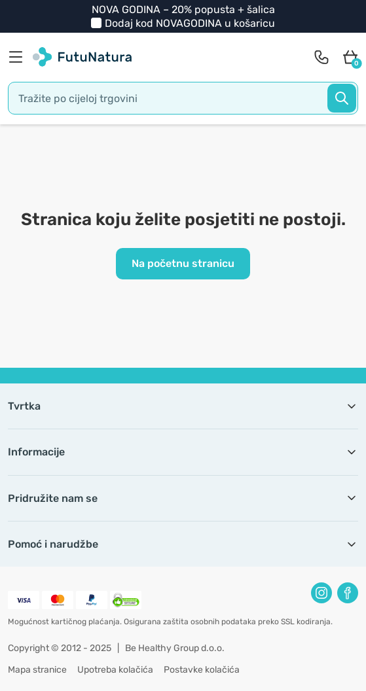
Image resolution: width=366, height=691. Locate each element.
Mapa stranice (37, 669)
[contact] (321, 57)
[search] (183, 98)
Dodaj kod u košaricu (190, 23)
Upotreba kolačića (115, 669)
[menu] (19, 57)
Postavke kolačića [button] (202, 669)
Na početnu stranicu (183, 263)
